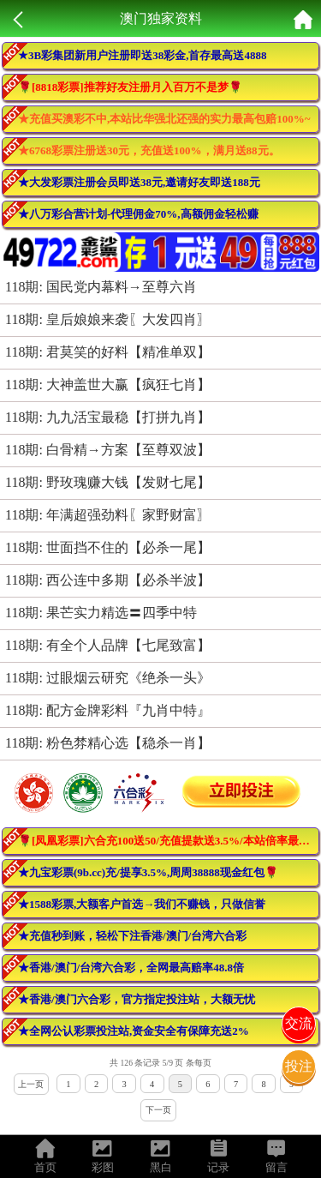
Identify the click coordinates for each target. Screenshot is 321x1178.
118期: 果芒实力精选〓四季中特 (101, 612)
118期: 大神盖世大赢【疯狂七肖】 (108, 384)
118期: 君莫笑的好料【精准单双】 (108, 352)
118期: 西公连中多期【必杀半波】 (108, 580)
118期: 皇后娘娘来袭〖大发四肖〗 (108, 319)
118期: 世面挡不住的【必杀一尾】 (108, 547)
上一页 (31, 1084)
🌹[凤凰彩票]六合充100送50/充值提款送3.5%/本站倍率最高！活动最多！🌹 (168, 840)
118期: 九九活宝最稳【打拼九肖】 (108, 417)
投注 (298, 1066)
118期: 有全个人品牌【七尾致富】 (108, 645)
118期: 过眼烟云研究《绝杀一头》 (108, 677)
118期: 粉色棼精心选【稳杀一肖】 (108, 743)
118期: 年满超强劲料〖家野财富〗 (108, 515)
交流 (298, 1023)
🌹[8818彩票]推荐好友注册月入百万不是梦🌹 (130, 87)
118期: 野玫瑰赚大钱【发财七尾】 (108, 482)
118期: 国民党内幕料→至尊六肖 (101, 286)
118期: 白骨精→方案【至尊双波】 (108, 449)
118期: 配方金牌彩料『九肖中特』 (108, 710)
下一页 (158, 1110)
